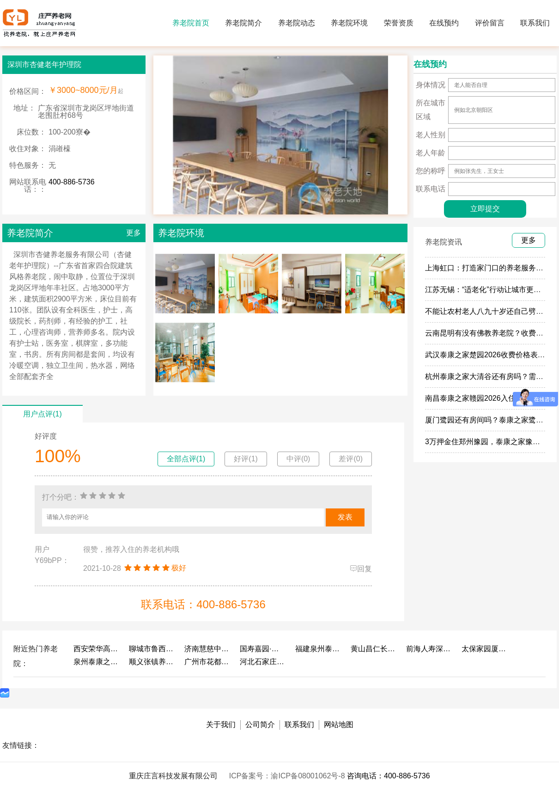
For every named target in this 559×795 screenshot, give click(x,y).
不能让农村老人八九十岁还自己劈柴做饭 (491, 311)
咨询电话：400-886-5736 (388, 776)
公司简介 (260, 724)
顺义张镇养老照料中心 (152, 662)
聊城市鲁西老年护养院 (152, 649)
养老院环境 (349, 23)
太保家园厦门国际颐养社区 (485, 649)
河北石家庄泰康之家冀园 (263, 662)
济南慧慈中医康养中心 (207, 649)
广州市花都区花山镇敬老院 (207, 662)
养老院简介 (243, 23)
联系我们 (535, 23)
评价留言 (489, 23)
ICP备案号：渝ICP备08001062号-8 (288, 776)
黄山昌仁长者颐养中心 (374, 649)
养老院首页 (190, 23)
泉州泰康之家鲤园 (96, 662)
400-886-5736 (72, 182)
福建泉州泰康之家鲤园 (318, 649)
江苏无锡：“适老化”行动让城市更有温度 (490, 290)
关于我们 (221, 724)
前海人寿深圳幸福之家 (429, 649)
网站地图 (338, 724)
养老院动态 (296, 23)
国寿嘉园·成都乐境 (263, 649)
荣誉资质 (398, 23)
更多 (133, 233)
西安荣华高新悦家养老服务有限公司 (96, 649)
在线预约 (444, 23)
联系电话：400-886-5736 (203, 604)
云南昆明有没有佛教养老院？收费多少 (488, 333)
